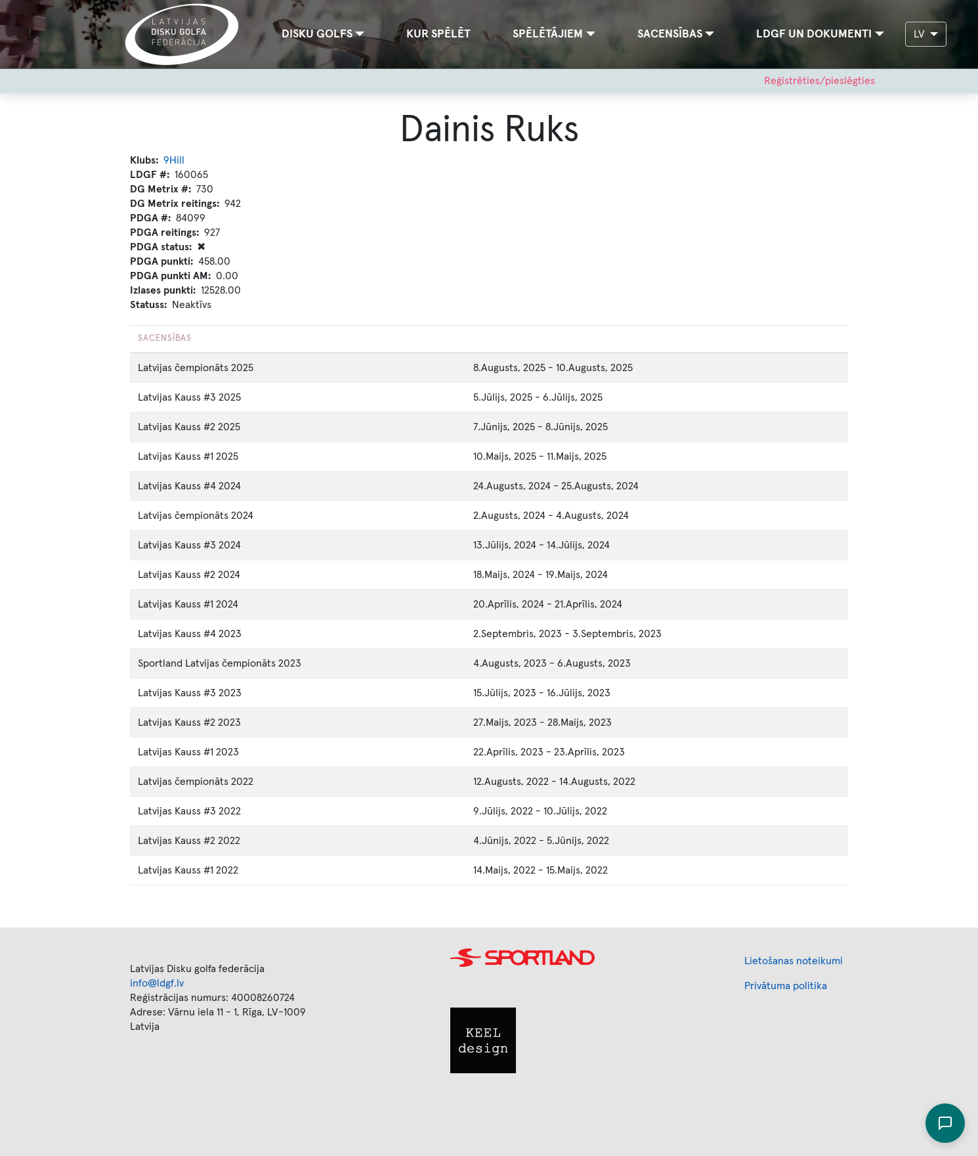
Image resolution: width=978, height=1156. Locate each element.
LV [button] (920, 34)
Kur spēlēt (438, 34)
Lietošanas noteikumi (793, 961)
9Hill (173, 160)
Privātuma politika (785, 986)
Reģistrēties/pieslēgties (819, 81)
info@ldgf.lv (157, 983)
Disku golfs (317, 34)
